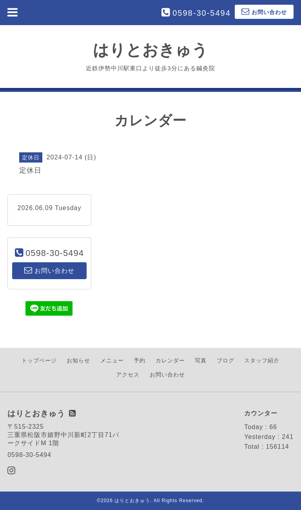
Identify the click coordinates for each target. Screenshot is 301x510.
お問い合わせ (167, 374)
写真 (201, 360)
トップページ (39, 360)
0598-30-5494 (201, 13)
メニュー (112, 360)
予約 (139, 360)
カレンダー (170, 360)
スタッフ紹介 (261, 360)
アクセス (128, 374)
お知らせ (78, 360)
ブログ (225, 360)
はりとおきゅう (150, 49)
